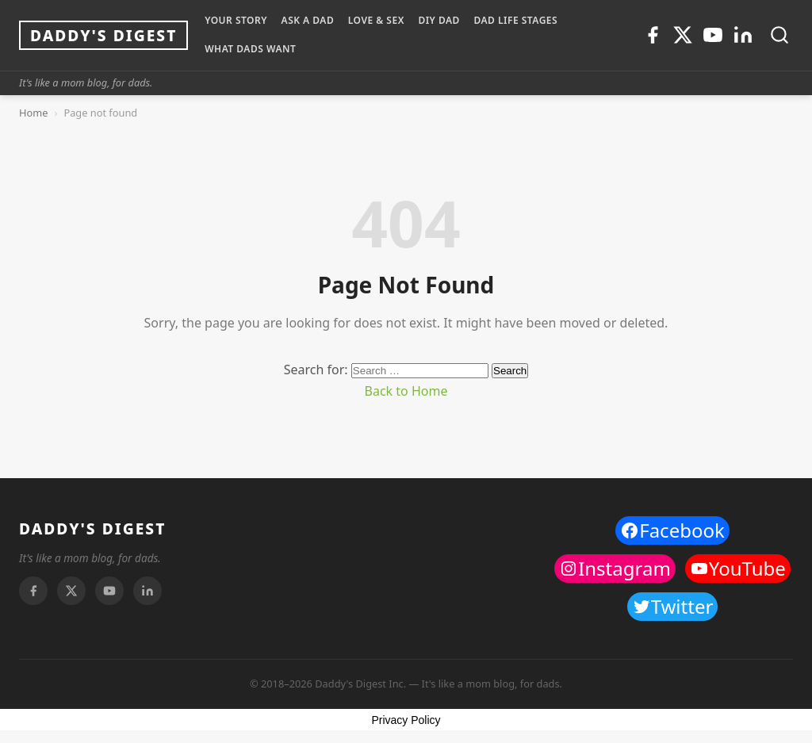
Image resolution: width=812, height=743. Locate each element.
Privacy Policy (405, 720)
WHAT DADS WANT (250, 49)
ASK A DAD (308, 20)
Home (33, 112)
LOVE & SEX (376, 20)
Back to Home (406, 391)
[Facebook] (652, 35)
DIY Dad (438, 20)
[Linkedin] (743, 35)
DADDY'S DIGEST (92, 528)
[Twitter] (682, 35)
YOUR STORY (236, 20)
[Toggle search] (779, 34)
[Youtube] (713, 35)
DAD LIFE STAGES (515, 20)
